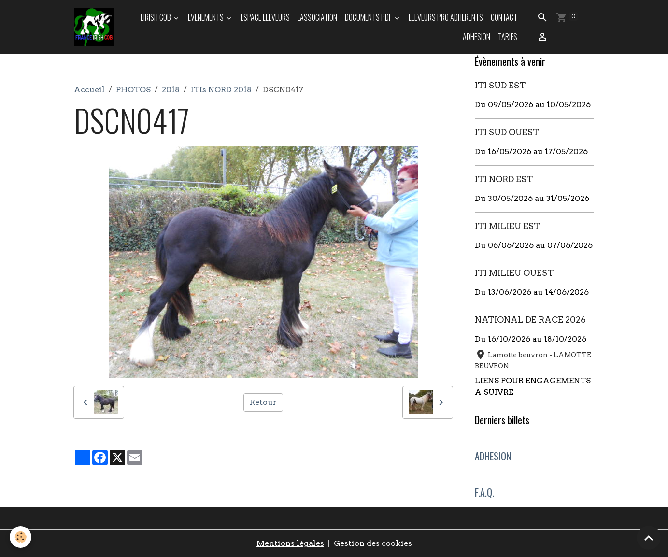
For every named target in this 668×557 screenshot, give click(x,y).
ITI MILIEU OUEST (514, 273)
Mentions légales (290, 543)
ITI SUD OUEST (507, 132)
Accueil (89, 89)
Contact (504, 17)
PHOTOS (133, 89)
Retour (263, 402)
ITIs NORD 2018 (221, 89)
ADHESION (476, 37)
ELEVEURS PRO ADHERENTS (446, 17)
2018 (171, 89)
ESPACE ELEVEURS (265, 17)
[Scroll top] (649, 538)
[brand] (93, 27)
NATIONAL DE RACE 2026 (530, 319)
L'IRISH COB (156, 17)
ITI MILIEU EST (507, 226)
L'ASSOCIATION (317, 17)
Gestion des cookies (373, 543)
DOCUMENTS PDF (369, 17)
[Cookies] (20, 537)
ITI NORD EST (504, 179)
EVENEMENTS (206, 17)
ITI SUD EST (500, 85)
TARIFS (507, 37)
